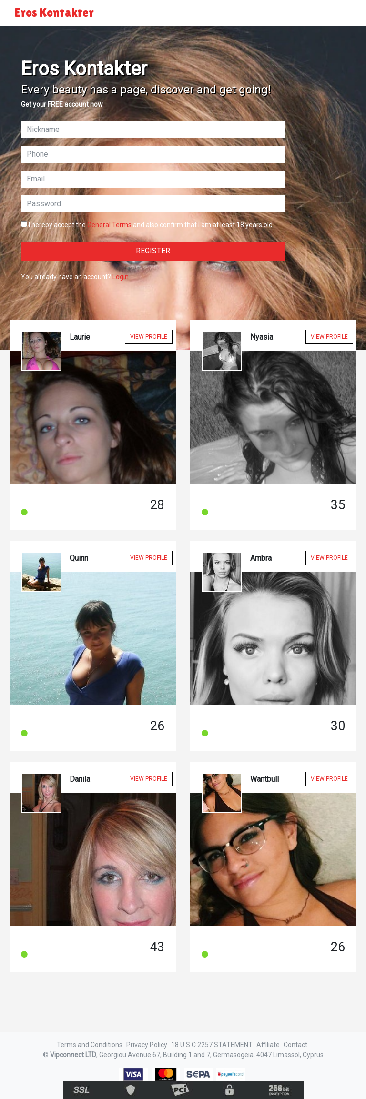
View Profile (148, 336)
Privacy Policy (146, 1045)
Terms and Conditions (89, 1045)
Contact (295, 1045)
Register (153, 250)
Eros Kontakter (54, 13)
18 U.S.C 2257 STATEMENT (212, 1045)
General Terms (109, 225)
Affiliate (268, 1045)
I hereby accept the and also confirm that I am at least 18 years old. (147, 225)
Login (120, 277)
